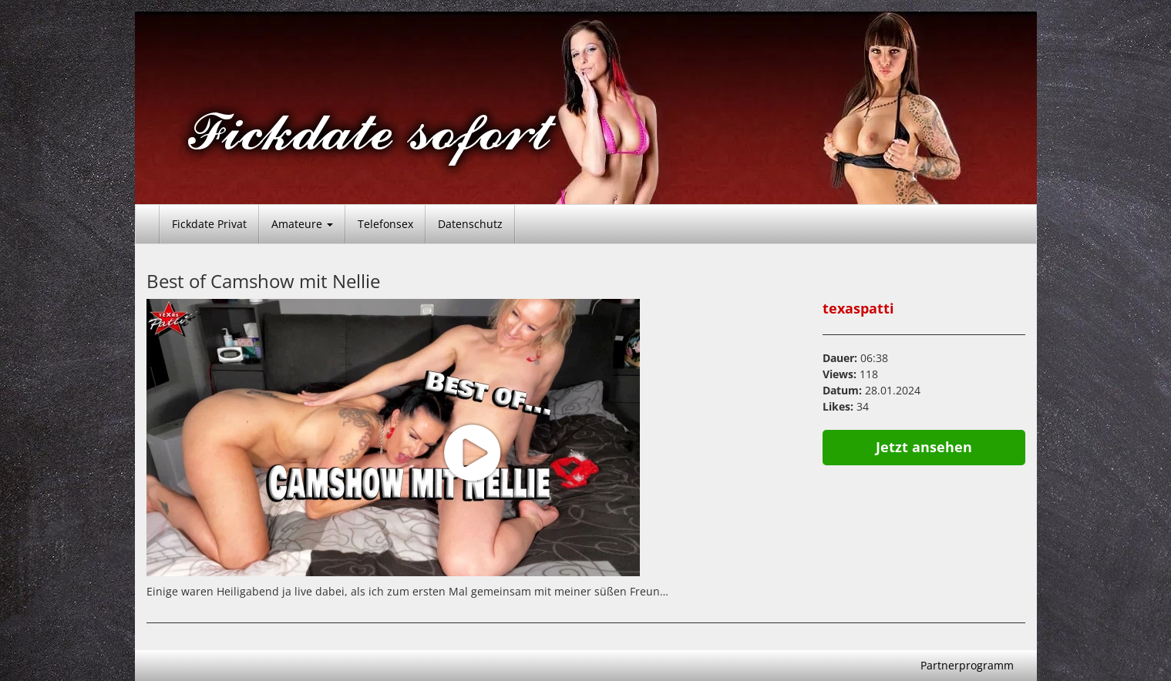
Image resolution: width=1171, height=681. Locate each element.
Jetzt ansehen (924, 447)
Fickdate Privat (209, 223)
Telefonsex (385, 223)
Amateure (302, 223)
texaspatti (858, 308)
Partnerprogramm (967, 665)
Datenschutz (470, 223)
